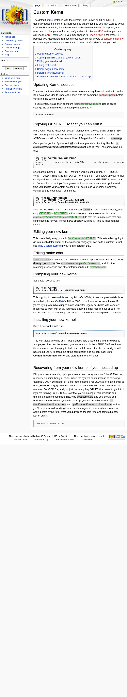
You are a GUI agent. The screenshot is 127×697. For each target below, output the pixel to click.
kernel (50, 20)
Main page (10, 37)
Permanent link (12, 92)
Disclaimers (86, 439)
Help (7, 55)
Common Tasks (55, 423)
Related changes (13, 81)
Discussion (51, 5)
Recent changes (13, 47)
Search (4, 60)
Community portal (14, 40)
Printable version (13, 89)
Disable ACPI (96, 35)
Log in (119, 1)
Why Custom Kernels (50, 245)
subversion (106, 91)
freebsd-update (107, 95)
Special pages (12, 85)
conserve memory (114, 38)
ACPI (102, 27)
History (85, 5)
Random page (12, 51)
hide (68, 49)
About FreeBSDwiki (64, 439)
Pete (61, 301)
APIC (100, 31)
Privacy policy (41, 439)
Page (37, 5)
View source (70, 5)
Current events (12, 44)
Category (40, 423)
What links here (12, 78)
